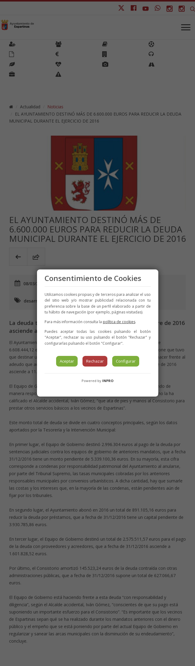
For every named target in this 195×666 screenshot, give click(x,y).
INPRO (107, 380)
